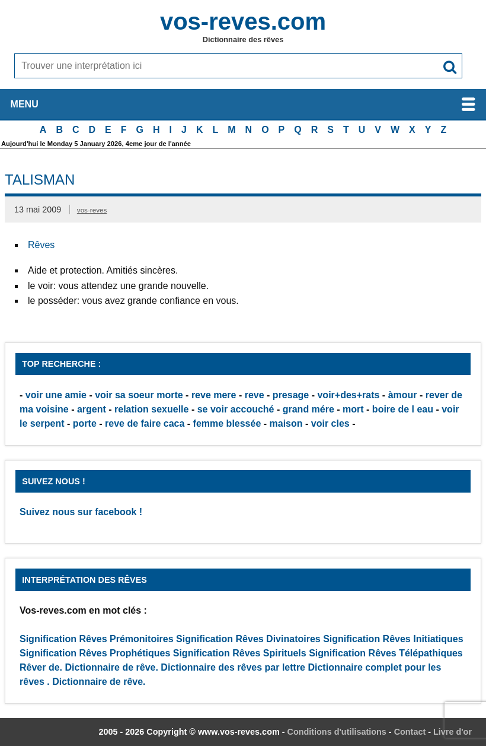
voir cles (330, 423)
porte (85, 423)
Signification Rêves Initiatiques (393, 639)
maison (286, 423)
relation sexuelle (151, 409)
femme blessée (227, 423)
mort (353, 409)
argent (91, 409)
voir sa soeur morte (139, 395)
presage (291, 395)
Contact (410, 732)
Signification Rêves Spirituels (239, 653)
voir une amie (56, 395)
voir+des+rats (348, 395)
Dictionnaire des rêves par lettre (233, 667)
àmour (402, 395)
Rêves (41, 245)
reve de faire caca (144, 423)
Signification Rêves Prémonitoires (97, 639)
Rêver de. (41, 667)
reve (254, 395)
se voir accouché (235, 409)
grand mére (308, 409)
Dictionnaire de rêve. (111, 667)
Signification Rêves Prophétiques (95, 653)
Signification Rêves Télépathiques (386, 653)
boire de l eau (402, 409)
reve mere (213, 395)
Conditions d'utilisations (336, 732)
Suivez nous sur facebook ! (81, 512)
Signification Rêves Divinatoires (248, 639)
